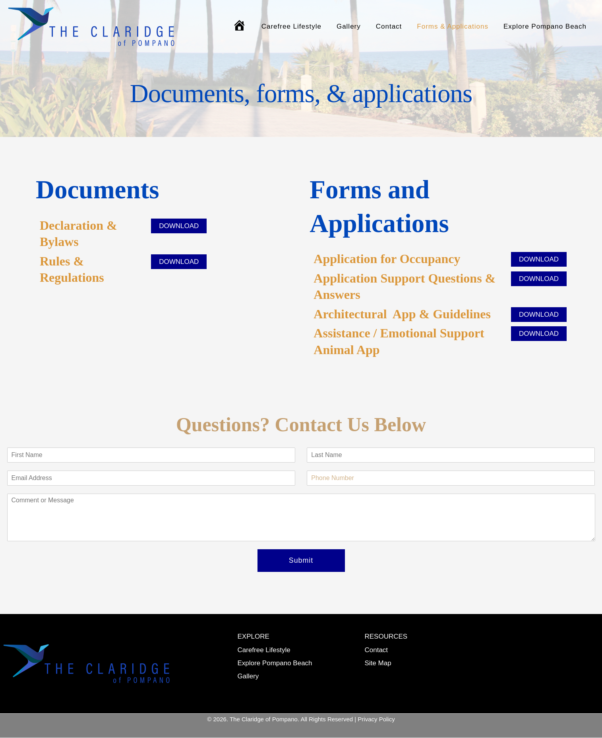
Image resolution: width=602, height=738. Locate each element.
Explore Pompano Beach (545, 26)
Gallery (354, 26)
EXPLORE (253, 637)
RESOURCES (386, 637)
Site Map (378, 663)
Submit (300, 561)
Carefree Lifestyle (299, 26)
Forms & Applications (455, 26)
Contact (393, 26)
